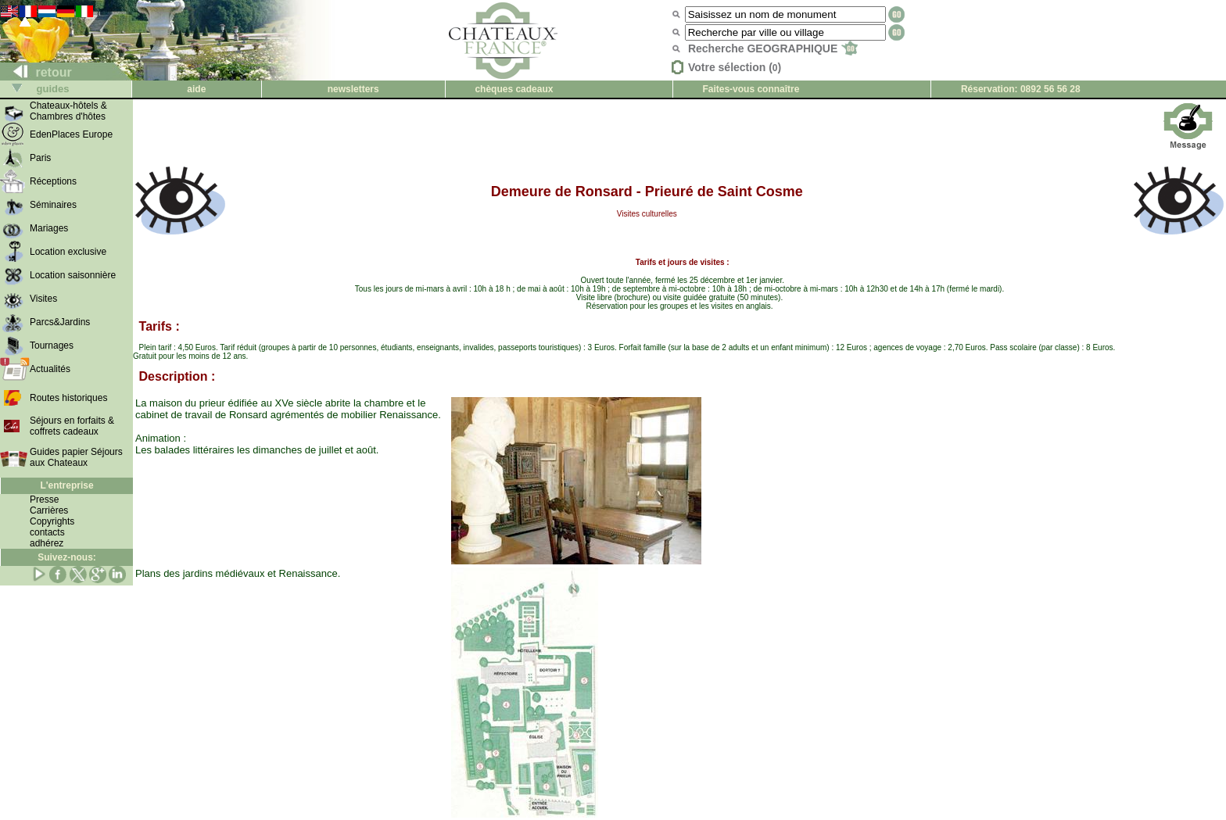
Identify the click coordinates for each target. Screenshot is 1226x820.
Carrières (49, 510)
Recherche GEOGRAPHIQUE (773, 48)
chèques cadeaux (514, 89)
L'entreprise (66, 485)
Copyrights (52, 521)
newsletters (353, 89)
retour (36, 72)
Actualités (50, 368)
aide (196, 89)
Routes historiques (68, 397)
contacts (47, 532)
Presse (44, 499)
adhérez (46, 543)
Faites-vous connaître (750, 89)
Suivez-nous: (67, 557)
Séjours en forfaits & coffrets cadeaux (72, 426)
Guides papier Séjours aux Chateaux (76, 457)
